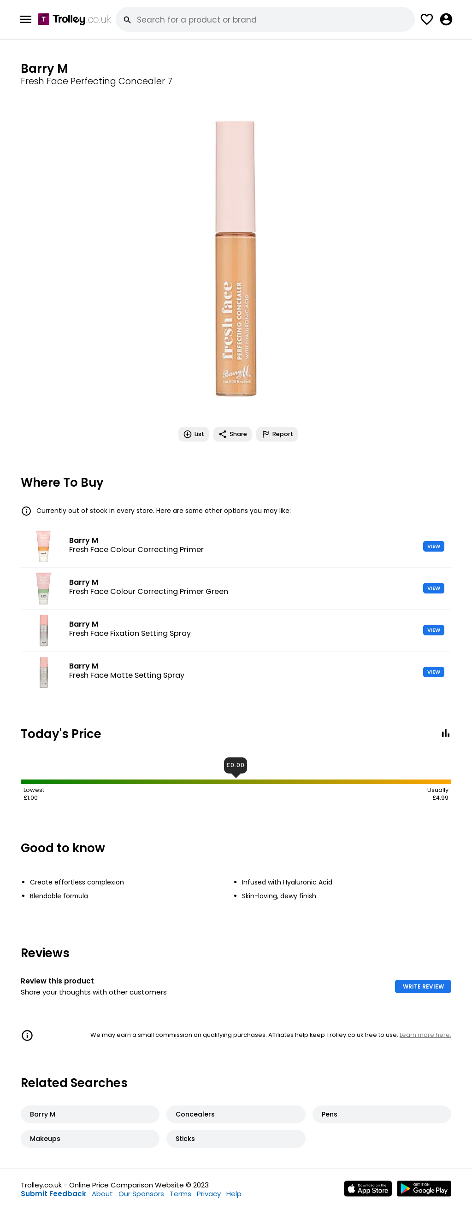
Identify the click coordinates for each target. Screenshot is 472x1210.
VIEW (433, 546)
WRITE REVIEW (423, 986)
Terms (180, 1193)
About (102, 1193)
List (193, 434)
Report (277, 434)
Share (232, 434)
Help (234, 1193)
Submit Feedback (53, 1193)
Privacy (209, 1193)
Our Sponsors (141, 1193)
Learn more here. (425, 1034)
